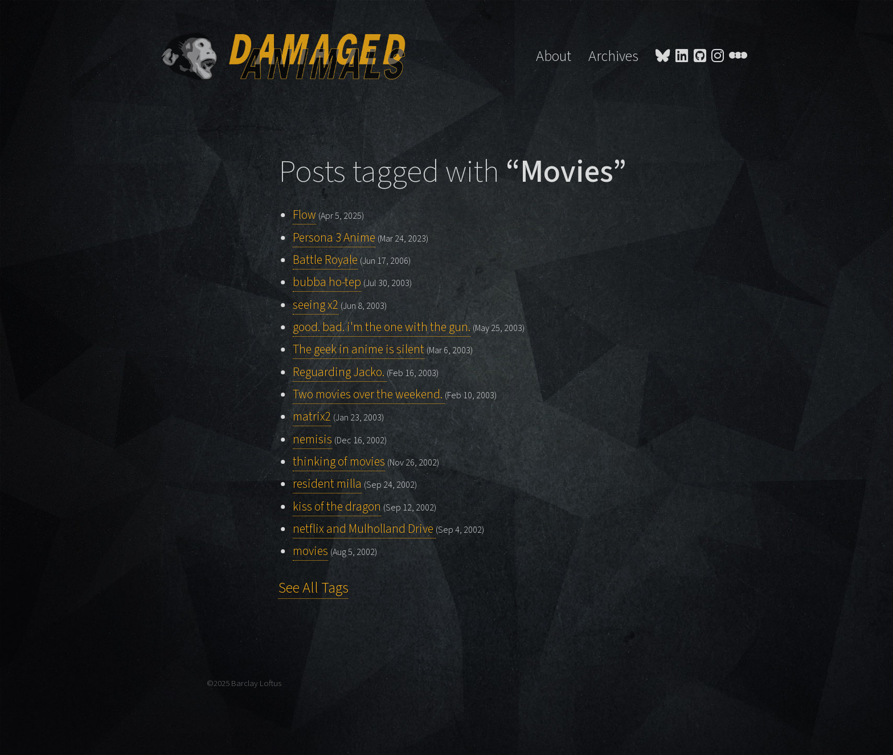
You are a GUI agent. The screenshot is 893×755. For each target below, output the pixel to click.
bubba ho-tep (327, 282)
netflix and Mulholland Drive (364, 529)
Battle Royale (325, 260)
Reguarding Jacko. (340, 372)
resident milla (327, 484)
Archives (613, 56)
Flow (304, 215)
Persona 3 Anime (334, 238)
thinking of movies (339, 462)
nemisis (312, 439)
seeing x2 (315, 305)
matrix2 (312, 417)
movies (310, 551)
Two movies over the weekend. (369, 394)
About (553, 56)
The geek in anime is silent (358, 349)
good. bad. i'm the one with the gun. (381, 327)
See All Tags (313, 588)
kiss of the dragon (337, 507)
